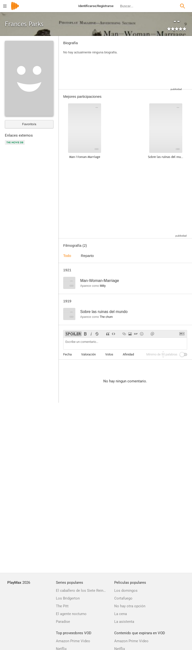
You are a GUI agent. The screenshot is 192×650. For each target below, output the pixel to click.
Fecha (67, 354)
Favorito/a (29, 124)
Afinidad (128, 354)
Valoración (88, 354)
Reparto (87, 256)
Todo (67, 256)
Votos (109, 354)
